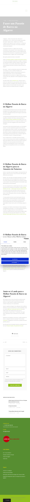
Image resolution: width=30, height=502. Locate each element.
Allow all (15, 259)
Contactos (16, 1)
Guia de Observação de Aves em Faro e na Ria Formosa (14, 214)
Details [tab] (15, 241)
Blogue (10, 20)
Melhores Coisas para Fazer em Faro (14, 309)
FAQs (13, 1)
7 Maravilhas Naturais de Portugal (16, 411)
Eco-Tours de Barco (7, 452)
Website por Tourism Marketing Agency (15, 499)
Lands (5, 20)
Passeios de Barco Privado (8, 454)
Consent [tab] (5, 241)
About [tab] (25, 241)
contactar (5, 320)
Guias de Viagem (15, 20)
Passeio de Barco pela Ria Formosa (13, 119)
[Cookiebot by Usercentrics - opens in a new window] (24, 238)
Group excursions (12, 406)
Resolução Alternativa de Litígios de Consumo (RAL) (14, 474)
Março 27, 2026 (12, 407)
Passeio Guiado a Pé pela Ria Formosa (15, 325)
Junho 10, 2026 (12, 403)
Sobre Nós (5, 458)
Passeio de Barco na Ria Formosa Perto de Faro (17, 59)
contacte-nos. (15, 80)
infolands (18, 403)
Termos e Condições (7, 470)
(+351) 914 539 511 (8, 425)
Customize (15, 262)
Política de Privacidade (7, 472)
